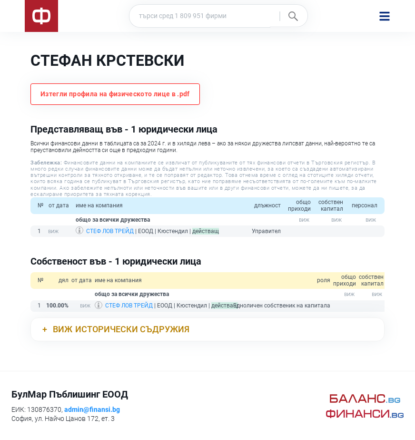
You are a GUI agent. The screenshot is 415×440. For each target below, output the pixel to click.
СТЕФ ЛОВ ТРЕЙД (110, 231)
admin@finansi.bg (92, 409)
